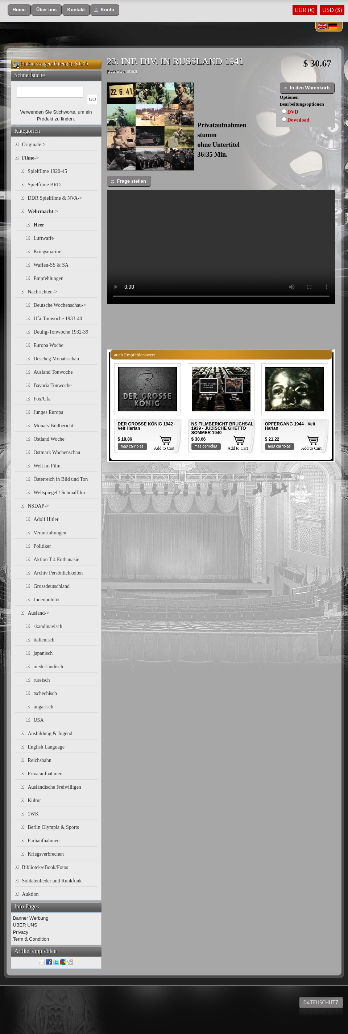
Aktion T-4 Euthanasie (56, 559)
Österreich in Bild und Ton (61, 479)
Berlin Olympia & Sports (53, 827)
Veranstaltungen (50, 532)
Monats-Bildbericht (54, 425)
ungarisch (43, 706)
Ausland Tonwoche (53, 372)
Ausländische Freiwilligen (54, 787)
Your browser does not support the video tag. (221, 247)
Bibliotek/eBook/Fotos (45, 867)
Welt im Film (47, 466)
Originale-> (34, 144)
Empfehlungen (48, 278)
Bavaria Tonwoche (53, 385)
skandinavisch (48, 626)
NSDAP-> (38, 506)
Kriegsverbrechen (46, 854)
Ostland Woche (49, 439)
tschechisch (45, 693)
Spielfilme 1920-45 (47, 171)
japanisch (43, 653)
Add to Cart (164, 448)
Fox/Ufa (42, 399)
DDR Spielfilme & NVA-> (55, 198)
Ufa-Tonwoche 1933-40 (58, 318)
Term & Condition (31, 939)
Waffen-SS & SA (51, 265)
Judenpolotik (47, 599)
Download (298, 120)
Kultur (34, 800)
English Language (46, 747)
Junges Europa (48, 412)
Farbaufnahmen (44, 840)
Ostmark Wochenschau (57, 452)
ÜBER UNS (25, 925)
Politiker (42, 546)
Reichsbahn (39, 760)
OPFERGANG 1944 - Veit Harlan (290, 426)
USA (39, 720)
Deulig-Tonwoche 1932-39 (61, 332)
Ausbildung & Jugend (50, 733)
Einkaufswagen (35, 64)
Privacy (21, 932)
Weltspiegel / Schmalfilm (59, 492)
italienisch (44, 640)
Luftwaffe (44, 238)
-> (30, 158)
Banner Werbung (31, 918)
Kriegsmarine (47, 251)
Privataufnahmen (45, 773)
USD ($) (332, 10)
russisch (42, 680)
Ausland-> (38, 613)
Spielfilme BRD (44, 184)
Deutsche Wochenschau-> (60, 305)
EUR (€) (305, 10)
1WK (33, 814)
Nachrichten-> (42, 291)
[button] (19, 10)
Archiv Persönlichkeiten (58, 573)
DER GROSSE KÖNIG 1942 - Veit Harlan (147, 426)
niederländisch (48, 666)
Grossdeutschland (52, 586)
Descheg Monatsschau (56, 358)
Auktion (30, 894)
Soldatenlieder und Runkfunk (52, 880)
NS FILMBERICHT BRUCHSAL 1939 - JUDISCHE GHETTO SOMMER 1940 (222, 428)
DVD (292, 112)
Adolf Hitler (46, 519)
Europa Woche (48, 345)
